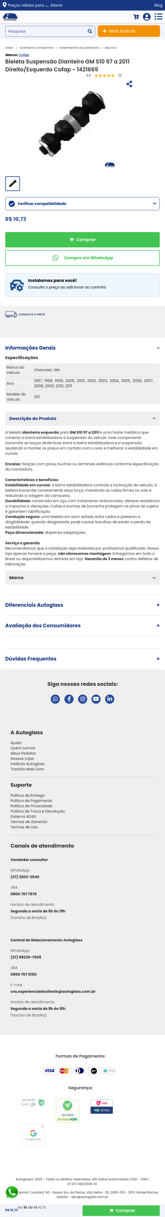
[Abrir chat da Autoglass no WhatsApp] (55, 699)
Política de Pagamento (31, 800)
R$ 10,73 (40, 1207)
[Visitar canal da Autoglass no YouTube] (96, 699)
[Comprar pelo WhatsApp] (82, 258)
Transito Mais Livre (27, 769)
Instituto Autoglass (28, 763)
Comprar (82, 239)
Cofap (23, 54)
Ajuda (16, 742)
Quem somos (23, 748)
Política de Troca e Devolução (38, 811)
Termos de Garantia (29, 821)
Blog (158, 5)
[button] (82, 419)
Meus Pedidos (23, 753)
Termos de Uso (24, 827)
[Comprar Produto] (121, 1210)
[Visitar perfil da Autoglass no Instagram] (82, 699)
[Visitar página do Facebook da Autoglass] (69, 699)
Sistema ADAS (23, 816)
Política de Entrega (28, 795)
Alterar (56, 5)
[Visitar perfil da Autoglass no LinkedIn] (109, 699)
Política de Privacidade (31, 806)
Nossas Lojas (22, 758)
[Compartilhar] (128, 84)
